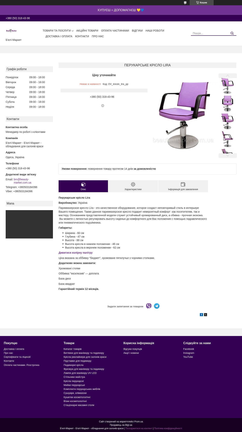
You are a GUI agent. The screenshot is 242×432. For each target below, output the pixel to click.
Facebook (188, 349)
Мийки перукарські (74, 385)
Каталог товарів (73, 349)
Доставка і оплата (59, 36)
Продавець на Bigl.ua (121, 425)
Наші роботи (155, 30)
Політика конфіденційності (168, 428)
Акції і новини (131, 352)
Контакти (82, 36)
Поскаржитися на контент (138, 428)
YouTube (188, 356)
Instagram (188, 352)
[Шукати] (232, 33)
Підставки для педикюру (78, 360)
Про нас (98, 36)
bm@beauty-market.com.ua (22, 181)
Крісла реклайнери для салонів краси (85, 356)
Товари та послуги (57, 30)
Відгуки (137, 30)
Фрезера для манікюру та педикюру (84, 369)
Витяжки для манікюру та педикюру (84, 352)
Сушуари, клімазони (75, 393)
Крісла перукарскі (74, 381)
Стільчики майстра (74, 376)
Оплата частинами (115, 30)
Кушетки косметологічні (77, 397)
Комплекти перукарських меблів (82, 389)
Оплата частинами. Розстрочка (21, 365)
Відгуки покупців (132, 349)
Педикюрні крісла (74, 365)
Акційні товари (87, 30)
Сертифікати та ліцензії (17, 356)
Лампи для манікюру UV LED (80, 373)
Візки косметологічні (75, 401)
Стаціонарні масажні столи (79, 405)
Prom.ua (138, 421)
